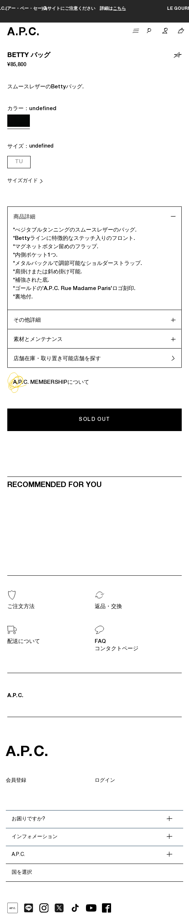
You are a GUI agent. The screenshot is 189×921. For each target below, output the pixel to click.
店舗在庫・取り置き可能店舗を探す (57, 359)
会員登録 (16, 780)
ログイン (105, 780)
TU (19, 162)
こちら (154, 9)
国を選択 (22, 872)
